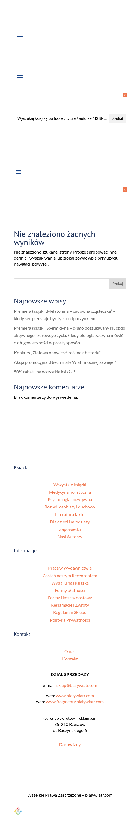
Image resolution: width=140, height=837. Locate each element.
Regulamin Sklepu (70, 612)
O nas (69, 651)
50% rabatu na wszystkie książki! (44, 371)
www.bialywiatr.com (75, 695)
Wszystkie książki (69, 484)
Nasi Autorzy (70, 536)
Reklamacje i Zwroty (70, 604)
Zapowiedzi (70, 529)
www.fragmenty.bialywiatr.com (75, 701)
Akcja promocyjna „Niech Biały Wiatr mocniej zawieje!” (65, 362)
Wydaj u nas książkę (70, 582)
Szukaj (117, 283)
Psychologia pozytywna (70, 499)
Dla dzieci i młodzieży (70, 521)
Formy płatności (70, 590)
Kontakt (70, 658)
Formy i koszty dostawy (70, 597)
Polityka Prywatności (70, 619)
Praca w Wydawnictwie (70, 567)
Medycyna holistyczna (70, 492)
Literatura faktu (70, 514)
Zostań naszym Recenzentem (70, 575)
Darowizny (70, 744)
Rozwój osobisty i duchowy (69, 506)
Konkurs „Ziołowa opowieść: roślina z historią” (57, 352)
